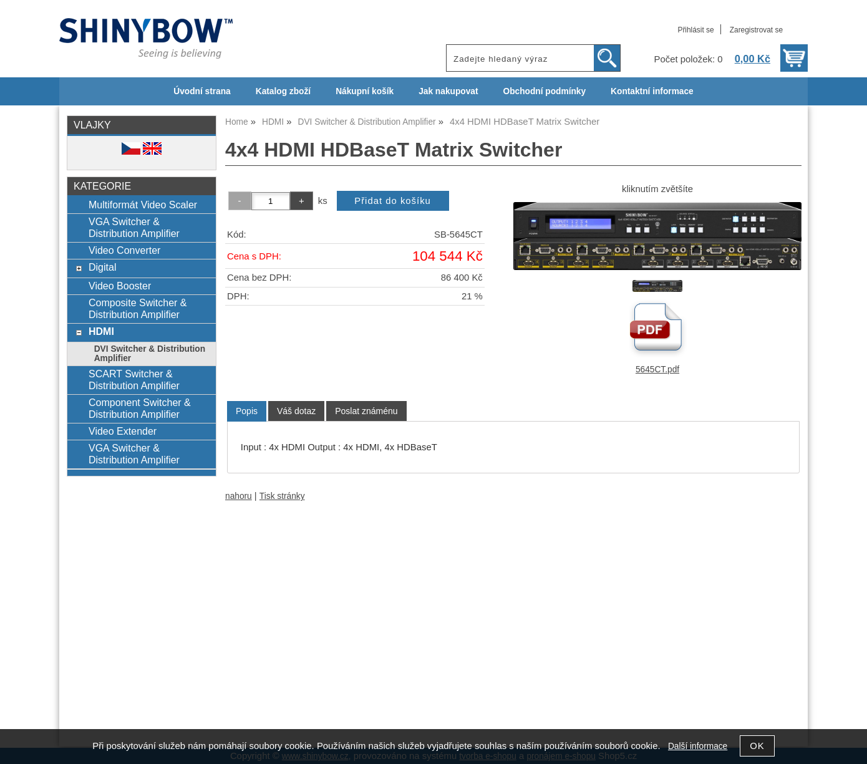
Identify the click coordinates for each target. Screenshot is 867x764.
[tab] (246, 411)
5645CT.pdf (657, 369)
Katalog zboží (283, 91)
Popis (247, 411)
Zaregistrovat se (756, 30)
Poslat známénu (366, 411)
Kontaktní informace (652, 91)
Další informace (697, 746)
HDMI (101, 331)
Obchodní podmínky (544, 91)
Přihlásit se (695, 30)
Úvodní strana (201, 91)
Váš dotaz (296, 411)
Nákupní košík (365, 91)
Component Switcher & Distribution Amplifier (140, 408)
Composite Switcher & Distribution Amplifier (138, 308)
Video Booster (120, 285)
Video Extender (123, 431)
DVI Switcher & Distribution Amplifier (149, 353)
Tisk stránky (282, 496)
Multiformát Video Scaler (143, 204)
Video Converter (124, 250)
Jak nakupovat (448, 91)
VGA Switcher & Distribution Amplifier (134, 227)
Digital (103, 267)
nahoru (238, 496)
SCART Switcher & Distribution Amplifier (134, 379)
